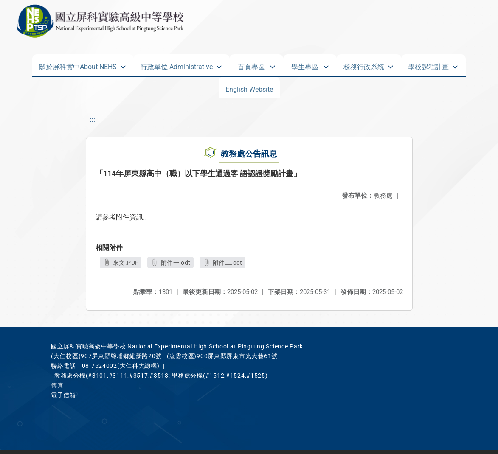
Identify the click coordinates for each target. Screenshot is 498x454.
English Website (249, 87)
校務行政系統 (363, 65)
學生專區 (304, 65)
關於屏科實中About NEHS (78, 65)
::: (92, 119)
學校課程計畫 (428, 65)
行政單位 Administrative (177, 65)
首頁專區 (251, 65)
